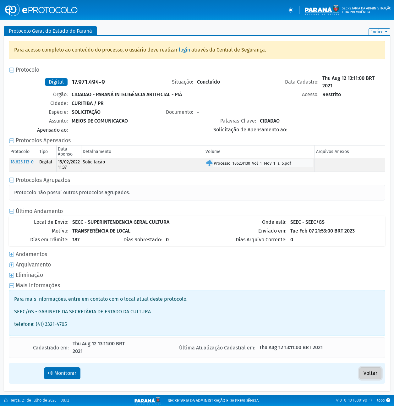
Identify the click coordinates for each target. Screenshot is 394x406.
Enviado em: (272, 231)
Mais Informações (38, 285)
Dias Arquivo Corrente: (261, 240)
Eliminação (29, 275)
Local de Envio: (51, 222)
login (185, 50)
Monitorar (62, 373)
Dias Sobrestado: (142, 240)
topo (383, 400)
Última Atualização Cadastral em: (217, 348)
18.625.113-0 (22, 162)
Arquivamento (33, 264)
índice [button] (377, 32)
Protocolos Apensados (43, 140)
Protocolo (27, 70)
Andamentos (31, 254)
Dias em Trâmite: (49, 240)
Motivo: (60, 231)
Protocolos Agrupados (43, 180)
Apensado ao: (52, 130)
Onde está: (274, 222)
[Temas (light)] (290, 10)
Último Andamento (39, 211)
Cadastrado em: (51, 348)
